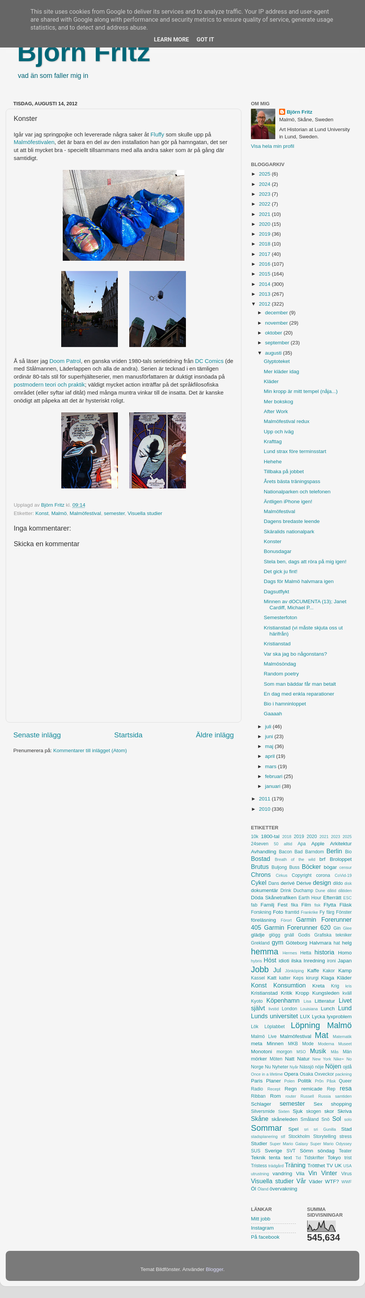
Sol (336, 1118)
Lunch (328, 1008)
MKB (293, 1043)
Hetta (305, 953)
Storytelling (324, 1136)
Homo (345, 953)
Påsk (331, 1081)
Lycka (318, 1016)
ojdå (347, 1067)
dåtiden (345, 890)
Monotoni (261, 1051)
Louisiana (309, 1008)
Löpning (305, 1025)
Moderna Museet (335, 1043)
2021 (265, 214)
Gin (337, 928)
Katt (271, 978)
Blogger (214, 1269)
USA (347, 1165)
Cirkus (281, 875)
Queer (345, 1081)
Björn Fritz (83, 52)
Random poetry (281, 674)
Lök (255, 1026)
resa (346, 1088)
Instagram (262, 1228)
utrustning (260, 1173)
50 (276, 844)
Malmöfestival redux (286, 421)
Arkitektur (341, 843)
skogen (313, 1111)
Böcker (311, 866)
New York (322, 1059)
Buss (294, 867)
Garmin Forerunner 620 (297, 927)
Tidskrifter (314, 1157)
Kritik (286, 993)
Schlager (261, 1104)
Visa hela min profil (272, 146)
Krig (335, 986)
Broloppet (341, 859)
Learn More (171, 39)
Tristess (259, 1165)
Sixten (283, 1111)
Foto (278, 912)
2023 (265, 194)
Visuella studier (144, 513)
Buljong (279, 867)
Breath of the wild (295, 859)
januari (273, 786)
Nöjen (333, 1066)
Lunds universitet (274, 1016)
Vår (301, 1181)
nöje (319, 1067)
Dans (273, 883)
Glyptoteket (277, 361)
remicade (312, 1089)
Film (306, 905)
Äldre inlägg (215, 735)
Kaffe (313, 970)
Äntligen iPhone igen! (288, 501)
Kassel (258, 978)
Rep (331, 1089)
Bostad (260, 858)
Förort (286, 920)
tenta (274, 1157)
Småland (309, 1119)
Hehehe (273, 461)
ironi (331, 961)
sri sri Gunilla (320, 1129)
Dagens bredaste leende (292, 521)
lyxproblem (339, 1016)
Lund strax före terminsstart (295, 451)
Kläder (271, 381)
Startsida (128, 735)
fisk (317, 905)
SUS (255, 1151)
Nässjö (307, 1067)
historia (324, 952)
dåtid (331, 890)
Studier (259, 1143)
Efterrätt (332, 897)
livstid (273, 1008)
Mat (321, 1035)
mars (271, 766)
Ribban (258, 1096)
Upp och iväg (279, 431)
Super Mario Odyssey (331, 1143)
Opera (291, 1074)
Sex (318, 1104)
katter (284, 978)
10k (255, 836)
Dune (320, 890)
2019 (265, 234)
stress (346, 1136)
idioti (284, 961)
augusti (274, 353)
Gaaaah (273, 713)
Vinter (329, 1173)
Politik (304, 1081)
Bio (348, 851)
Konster (273, 541)
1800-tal (270, 836)
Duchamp (303, 890)
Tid (298, 1157)
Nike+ (338, 1059)
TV (330, 1165)
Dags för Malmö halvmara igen (299, 581)
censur (346, 867)
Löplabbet (275, 1026)
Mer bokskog (278, 401)
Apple (318, 843)
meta (256, 1043)
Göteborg (296, 943)
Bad (298, 851)
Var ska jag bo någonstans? (295, 654)
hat (336, 943)
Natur (303, 1059)
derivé (288, 883)
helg (347, 943)
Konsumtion (289, 985)
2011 (265, 799)
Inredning (314, 961)
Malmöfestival (85, 513)
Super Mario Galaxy (289, 1143)
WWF (346, 1181)
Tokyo (334, 1157)
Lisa (307, 1001)
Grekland (260, 943)
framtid (292, 912)
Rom (275, 1096)
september (278, 342)
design (322, 882)
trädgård (276, 1165)
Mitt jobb (260, 1219)
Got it (205, 39)
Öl (253, 1189)
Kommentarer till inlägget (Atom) (90, 750)
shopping (341, 1104)
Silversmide (263, 1111)
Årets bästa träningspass (292, 481)
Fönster (344, 912)
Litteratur (325, 1001)
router (291, 1096)
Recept (273, 1089)
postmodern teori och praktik (49, 385)
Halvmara (320, 943)
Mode (308, 1043)
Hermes (289, 953)
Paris (257, 1081)
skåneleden (284, 1119)
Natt (290, 1059)
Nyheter (280, 1067)
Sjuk (298, 1111)
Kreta (319, 986)
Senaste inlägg (37, 735)
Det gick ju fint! (281, 571)
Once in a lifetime (267, 1074)
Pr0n (319, 1081)
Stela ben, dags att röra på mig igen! (305, 561)
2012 (265, 304)
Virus (346, 1173)
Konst (42, 513)
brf (322, 859)
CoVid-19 (343, 875)
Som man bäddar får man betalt (300, 684)
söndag (325, 1151)
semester (114, 513)
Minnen (275, 1043)
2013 (265, 294)
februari (274, 776)
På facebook (265, 1237)
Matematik (342, 1036)
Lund (345, 1008)
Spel (293, 1129)
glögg (274, 935)
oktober (274, 333)
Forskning (261, 912)
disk (348, 883)
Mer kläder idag (281, 371)
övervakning (283, 1189)
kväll (347, 993)
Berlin (334, 851)
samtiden (343, 1096)
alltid (288, 844)
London (289, 1008)
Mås (334, 1051)
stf (283, 1136)
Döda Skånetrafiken (274, 897)
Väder (315, 1181)
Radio (257, 1089)
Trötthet (316, 1165)
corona (323, 875)
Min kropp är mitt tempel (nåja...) (301, 391)
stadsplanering (264, 1136)
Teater (345, 1151)
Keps (298, 978)
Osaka (306, 1074)
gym (278, 942)
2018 (265, 244)
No (349, 1059)
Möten (276, 1059)
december (277, 312)
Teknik (258, 1157)
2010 (265, 809)
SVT (291, 1151)
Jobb (260, 969)
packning (343, 1074)
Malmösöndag (280, 664)
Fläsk (346, 905)
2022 (265, 204)
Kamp (345, 970)
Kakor (329, 970)
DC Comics (209, 361)
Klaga (328, 978)
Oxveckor (324, 1074)
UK (338, 1165)
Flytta (330, 905)
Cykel (258, 882)
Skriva (345, 1111)
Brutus (260, 866)
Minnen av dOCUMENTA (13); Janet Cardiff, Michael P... (305, 604)
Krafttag (273, 441)
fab (254, 905)
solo (348, 1119)
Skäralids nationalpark (289, 531)
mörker (259, 1059)
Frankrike (309, 912)
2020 (265, 224)
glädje (258, 935)
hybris (256, 961)
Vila (300, 1173)
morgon (284, 1051)
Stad (346, 1129)
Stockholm (299, 1136)
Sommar (266, 1128)
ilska (296, 961)
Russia (324, 1096)
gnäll (289, 935)
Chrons (261, 874)
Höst (269, 960)
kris (348, 986)
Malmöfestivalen (34, 142)
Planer (273, 1081)
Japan (345, 961)
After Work (276, 411)
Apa (302, 843)
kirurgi (312, 978)
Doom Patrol (65, 361)
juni (270, 736)
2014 (265, 284)
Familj (267, 905)
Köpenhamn (283, 1000)
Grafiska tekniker (333, 935)
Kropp (302, 993)
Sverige (273, 1151)
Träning (295, 1165)
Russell (307, 1096)
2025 (265, 174)
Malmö (59, 513)
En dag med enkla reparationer (299, 694)
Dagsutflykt (276, 591)
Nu (268, 1067)
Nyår (294, 1067)
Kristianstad (277, 644)
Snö (325, 1119)
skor (329, 1111)
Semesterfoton (280, 617)
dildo (338, 883)
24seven (259, 843)
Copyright (301, 875)
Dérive (304, 883)
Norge (257, 1067)
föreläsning (263, 920)
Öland (262, 1189)
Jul (277, 970)
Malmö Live (263, 1036)
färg (330, 912)
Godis (304, 935)
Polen (289, 1081)
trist (348, 1157)
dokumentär (264, 890)
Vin (312, 1173)
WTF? (332, 1181)
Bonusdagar (278, 551)
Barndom (314, 851)
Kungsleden (325, 993)
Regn (290, 1089)
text (288, 1157)
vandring (282, 1173)
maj (270, 746)
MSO (301, 1051)
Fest (282, 905)
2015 (265, 274)
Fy (322, 912)
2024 (265, 184)
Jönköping (294, 970)
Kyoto (257, 1001)
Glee (347, 928)
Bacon (285, 851)
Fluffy (157, 135)
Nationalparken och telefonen (297, 491)
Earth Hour (309, 897)
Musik (318, 1051)
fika (294, 905)
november (277, 323)
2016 (265, 264)
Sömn (306, 1151)
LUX (305, 1016)
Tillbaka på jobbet (284, 471)
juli (269, 726)
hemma (264, 951)
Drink (286, 890)
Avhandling (263, 851)
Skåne (259, 1118)
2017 (265, 254)
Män (347, 1051)
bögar (330, 867)
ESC (347, 897)
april (270, 756)
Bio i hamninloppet (285, 704)
